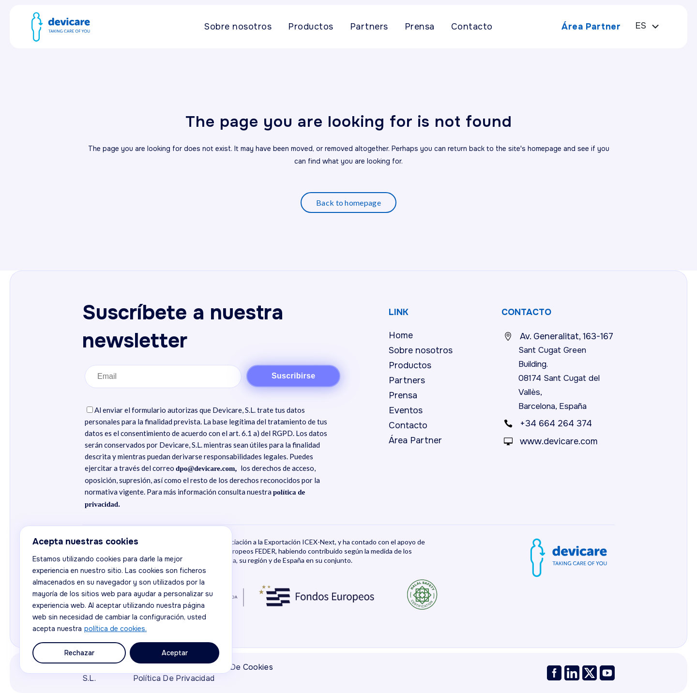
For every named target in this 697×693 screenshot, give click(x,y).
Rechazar (79, 652)
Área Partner (584, 26)
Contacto (408, 425)
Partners (407, 380)
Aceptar (175, 652)
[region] (125, 600)
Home (401, 335)
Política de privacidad (174, 678)
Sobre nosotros (421, 350)
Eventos (406, 410)
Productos (410, 365)
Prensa (403, 395)
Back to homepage (348, 202)
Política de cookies (236, 667)
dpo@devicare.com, (206, 468)
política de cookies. (115, 628)
